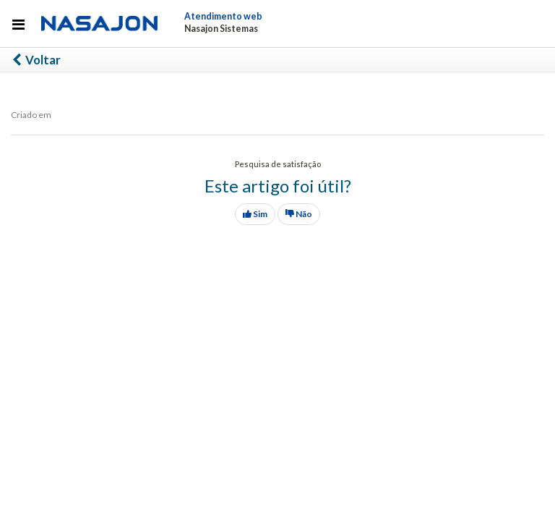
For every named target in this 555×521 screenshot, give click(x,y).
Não (298, 213)
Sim (255, 213)
